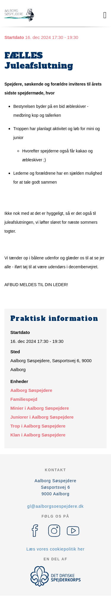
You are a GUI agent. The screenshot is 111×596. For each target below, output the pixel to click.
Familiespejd (23, 399)
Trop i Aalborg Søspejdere (37, 425)
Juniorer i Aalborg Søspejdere (42, 417)
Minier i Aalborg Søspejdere (39, 408)
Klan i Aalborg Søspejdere (37, 434)
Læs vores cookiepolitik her (55, 549)
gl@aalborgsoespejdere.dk (55, 506)
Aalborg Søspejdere (31, 390)
